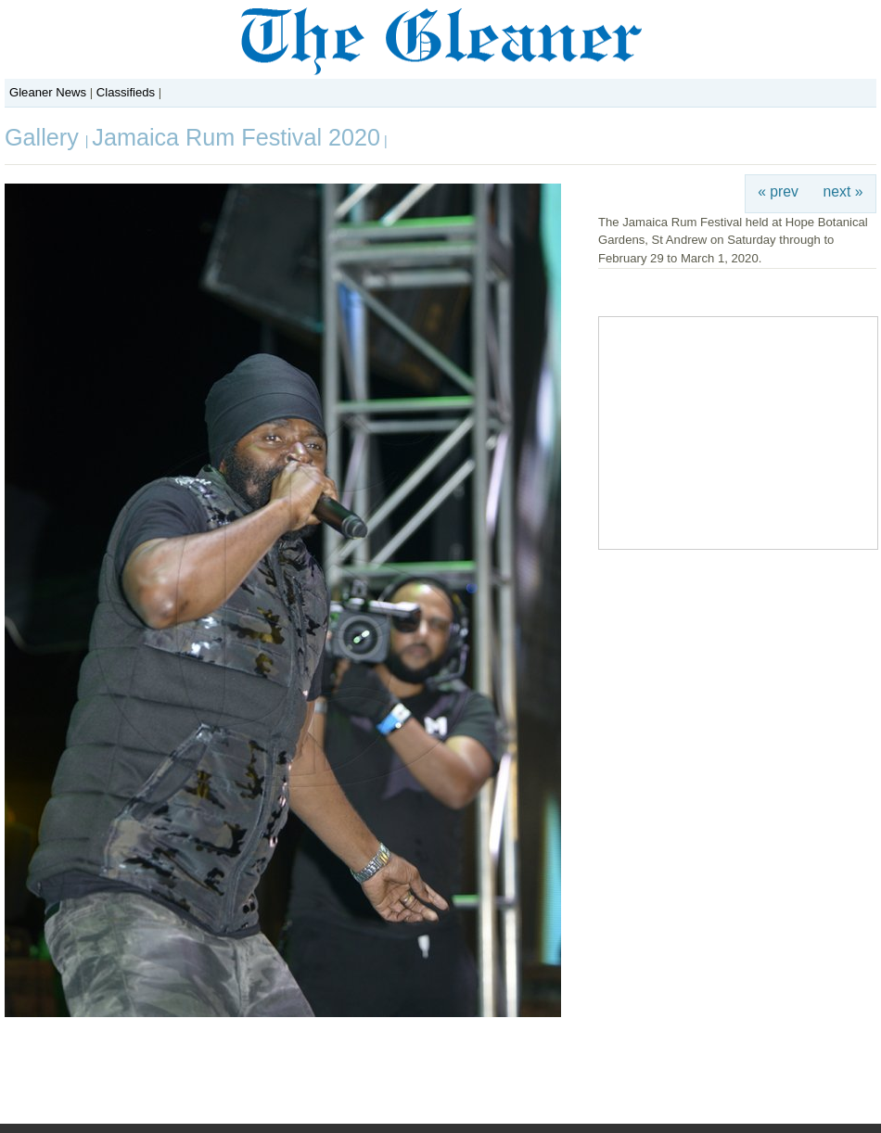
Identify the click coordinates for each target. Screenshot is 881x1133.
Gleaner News (47, 92)
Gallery (45, 137)
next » (843, 191)
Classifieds (125, 92)
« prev (778, 191)
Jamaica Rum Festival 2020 (236, 137)
